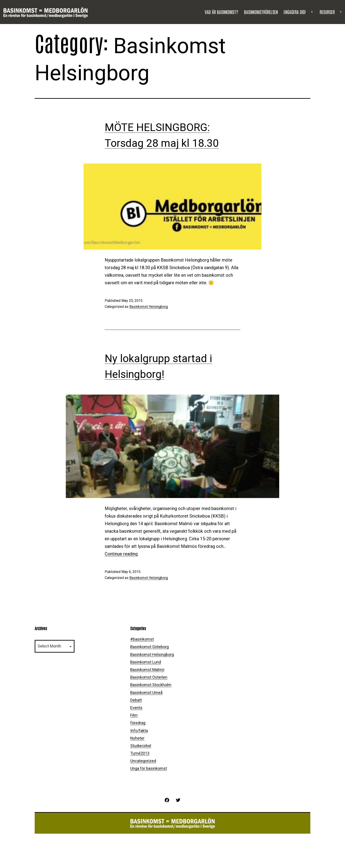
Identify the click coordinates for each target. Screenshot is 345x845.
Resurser (327, 12)
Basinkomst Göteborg (149, 646)
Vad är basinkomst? (221, 12)
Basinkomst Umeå (146, 692)
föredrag (137, 722)
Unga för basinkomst (148, 768)
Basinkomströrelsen (261, 12)
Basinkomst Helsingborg (148, 307)
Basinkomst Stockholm (150, 684)
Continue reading (121, 554)
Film (134, 715)
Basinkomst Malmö (147, 669)
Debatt (136, 700)
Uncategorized (143, 760)
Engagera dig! (295, 12)
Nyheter (137, 738)
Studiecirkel (140, 745)
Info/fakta (139, 730)
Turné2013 (139, 753)
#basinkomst (142, 639)
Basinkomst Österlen (148, 677)
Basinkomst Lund (145, 662)
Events (136, 707)
